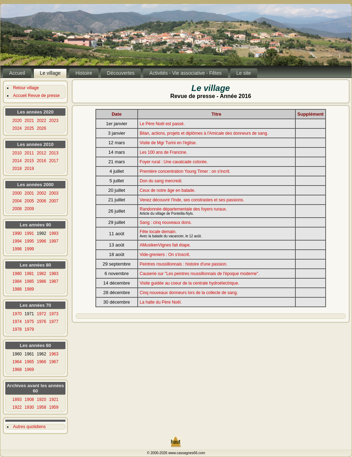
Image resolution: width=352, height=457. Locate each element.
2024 (17, 128)
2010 (17, 153)
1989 (29, 289)
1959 (53, 407)
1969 (29, 369)
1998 (17, 248)
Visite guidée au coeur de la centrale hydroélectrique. (189, 283)
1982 (41, 273)
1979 (29, 329)
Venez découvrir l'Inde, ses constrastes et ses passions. (192, 199)
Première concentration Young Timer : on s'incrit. (185, 171)
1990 (17, 233)
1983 (53, 273)
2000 (17, 193)
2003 (53, 193)
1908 (29, 399)
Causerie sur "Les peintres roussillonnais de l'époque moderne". (199, 273)
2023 (53, 120)
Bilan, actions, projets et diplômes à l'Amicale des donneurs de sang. (204, 133)
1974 (17, 321)
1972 (41, 313)
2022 (41, 120)
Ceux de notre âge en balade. (167, 190)
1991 (29, 233)
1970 (17, 313)
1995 (29, 241)
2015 (29, 160)
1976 (41, 321)
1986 (41, 281)
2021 (29, 120)
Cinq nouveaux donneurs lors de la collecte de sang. (189, 292)
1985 (29, 281)
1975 (29, 321)
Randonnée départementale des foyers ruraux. (183, 209)
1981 (29, 273)
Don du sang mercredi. (161, 180)
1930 (29, 407)
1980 (17, 273)
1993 (53, 233)
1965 (29, 361)
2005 (29, 201)
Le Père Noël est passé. (162, 123)
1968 (17, 369)
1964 (17, 361)
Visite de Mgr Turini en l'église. (168, 142)
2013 (53, 153)
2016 (41, 160)
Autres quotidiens (29, 426)
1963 (53, 354)
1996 (41, 241)
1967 (53, 361)
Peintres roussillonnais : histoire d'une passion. (183, 264)
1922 (17, 407)
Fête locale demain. (158, 231)
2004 (17, 201)
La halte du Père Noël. (161, 302)
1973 (53, 313)
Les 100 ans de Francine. (163, 152)
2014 (17, 160)
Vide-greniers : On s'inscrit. (165, 254)
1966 (41, 361)
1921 (53, 399)
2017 (53, 160)
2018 (17, 168)
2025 (29, 128)
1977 (53, 321)
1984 (17, 281)
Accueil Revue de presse (36, 95)
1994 (17, 241)
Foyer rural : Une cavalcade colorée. (174, 161)
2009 (29, 208)
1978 (17, 329)
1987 (53, 281)
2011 (29, 153)
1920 (41, 399)
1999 (29, 248)
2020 (17, 120)
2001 (29, 193)
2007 (53, 201)
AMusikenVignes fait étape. (165, 245)
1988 (17, 289)
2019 (29, 168)
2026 (41, 128)
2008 (17, 208)
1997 (53, 241)
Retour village (26, 87)
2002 (41, 193)
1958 (41, 407)
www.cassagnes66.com (186, 453)
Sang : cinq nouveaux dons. (166, 222)
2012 (41, 153)
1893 (17, 399)
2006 (41, 201)
